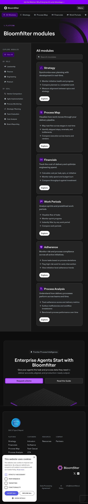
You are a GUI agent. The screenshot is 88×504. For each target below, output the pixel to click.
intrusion (31, 441)
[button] (80, 8)
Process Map (14, 449)
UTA (29, 452)
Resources (46, 441)
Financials (12, 445)
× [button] (34, 457)
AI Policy (61, 487)
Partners (59, 441)
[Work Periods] (73, 15)
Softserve (31, 445)
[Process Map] (41, 15)
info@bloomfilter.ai (73, 486)
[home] (11, 8)
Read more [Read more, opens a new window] (20, 469)
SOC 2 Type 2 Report (15, 430)
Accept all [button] (11, 493)
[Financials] (57, 15)
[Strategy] (25, 15)
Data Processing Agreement (46, 487)
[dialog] (19, 478)
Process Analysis (15, 452)
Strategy (12, 441)
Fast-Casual (32, 449)
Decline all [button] (27, 493)
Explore (44, 98)
